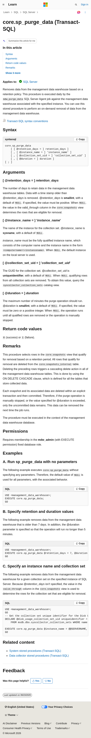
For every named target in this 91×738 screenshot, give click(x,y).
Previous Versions (30, 723)
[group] (45, 553)
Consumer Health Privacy (16, 728)
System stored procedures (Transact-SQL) (35, 650)
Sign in (84, 4)
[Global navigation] (3, 5)
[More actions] (85, 12)
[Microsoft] (45, 4)
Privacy (75, 723)
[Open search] (76, 5)
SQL (16, 12)
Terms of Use (44, 728)
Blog (47, 723)
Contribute (61, 723)
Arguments (11, 58)
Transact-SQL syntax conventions (27, 121)
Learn (6, 12)
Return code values (16, 63)
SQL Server (29, 12)
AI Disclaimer (10, 723)
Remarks (10, 67)
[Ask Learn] (79, 12)
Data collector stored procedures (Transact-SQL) (39, 655)
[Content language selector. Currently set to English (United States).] (19, 707)
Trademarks (61, 728)
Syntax (9, 54)
